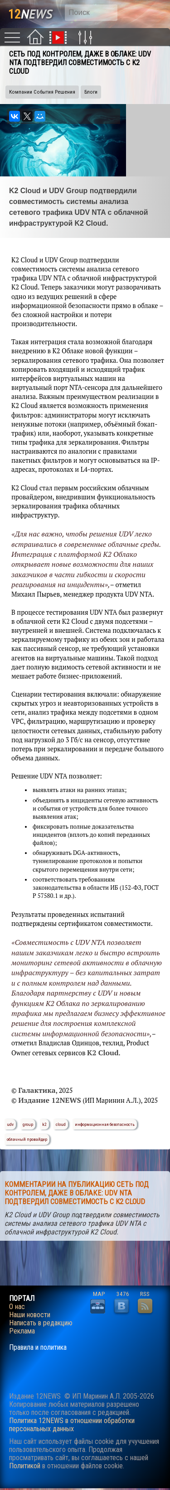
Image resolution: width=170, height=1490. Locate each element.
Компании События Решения (42, 92)
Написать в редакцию (41, 1323)
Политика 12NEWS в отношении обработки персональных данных (72, 1424)
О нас (17, 1307)
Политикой (24, 1466)
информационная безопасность (105, 1124)
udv (10, 1124)
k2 (44, 1124)
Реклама (22, 1331)
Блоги (90, 92)
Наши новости (29, 1315)
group (28, 1124)
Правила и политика (38, 1347)
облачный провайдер (27, 1139)
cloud (61, 1124)
